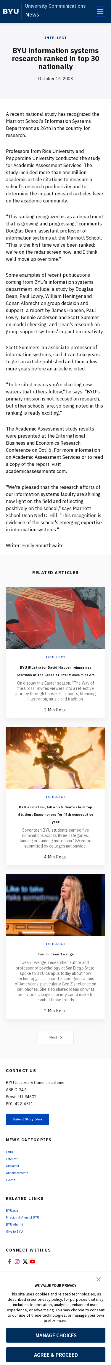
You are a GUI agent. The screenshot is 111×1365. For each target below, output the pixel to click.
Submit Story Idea (36, 1143)
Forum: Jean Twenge (55, 975)
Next (55, 1059)
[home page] (11, 11)
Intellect (55, 38)
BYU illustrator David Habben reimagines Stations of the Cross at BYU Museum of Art (55, 677)
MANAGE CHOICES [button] (55, 1335)
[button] (98, 1279)
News (32, 14)
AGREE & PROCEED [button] (56, 1354)
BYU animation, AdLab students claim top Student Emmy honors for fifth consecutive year (56, 832)
